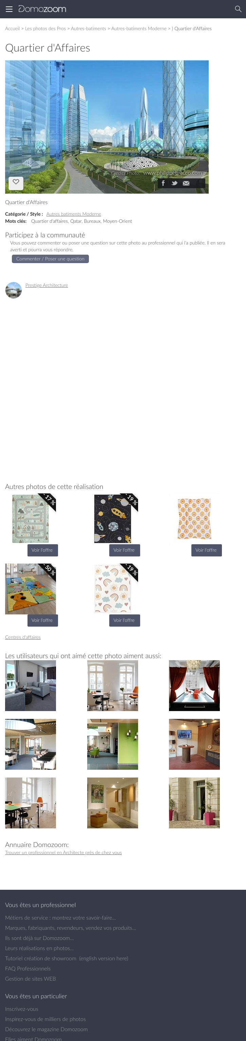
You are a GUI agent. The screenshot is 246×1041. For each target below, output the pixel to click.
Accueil (12, 28)
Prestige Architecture (46, 285)
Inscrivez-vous (21, 1009)
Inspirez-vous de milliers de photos (45, 1019)
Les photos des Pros (45, 28)
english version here (103, 958)
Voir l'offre (42, 550)
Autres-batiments (88, 28)
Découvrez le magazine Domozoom (46, 1029)
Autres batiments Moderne (73, 214)
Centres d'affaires (23, 637)
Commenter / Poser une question (50, 258)
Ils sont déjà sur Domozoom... (39, 938)
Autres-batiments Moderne (139, 28)
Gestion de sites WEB (30, 978)
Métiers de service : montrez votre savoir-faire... (60, 917)
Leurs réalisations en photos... (39, 948)
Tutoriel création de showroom (40, 958)
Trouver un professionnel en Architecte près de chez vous (63, 852)
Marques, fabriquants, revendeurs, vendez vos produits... (70, 927)
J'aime (16, 182)
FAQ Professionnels (28, 968)
